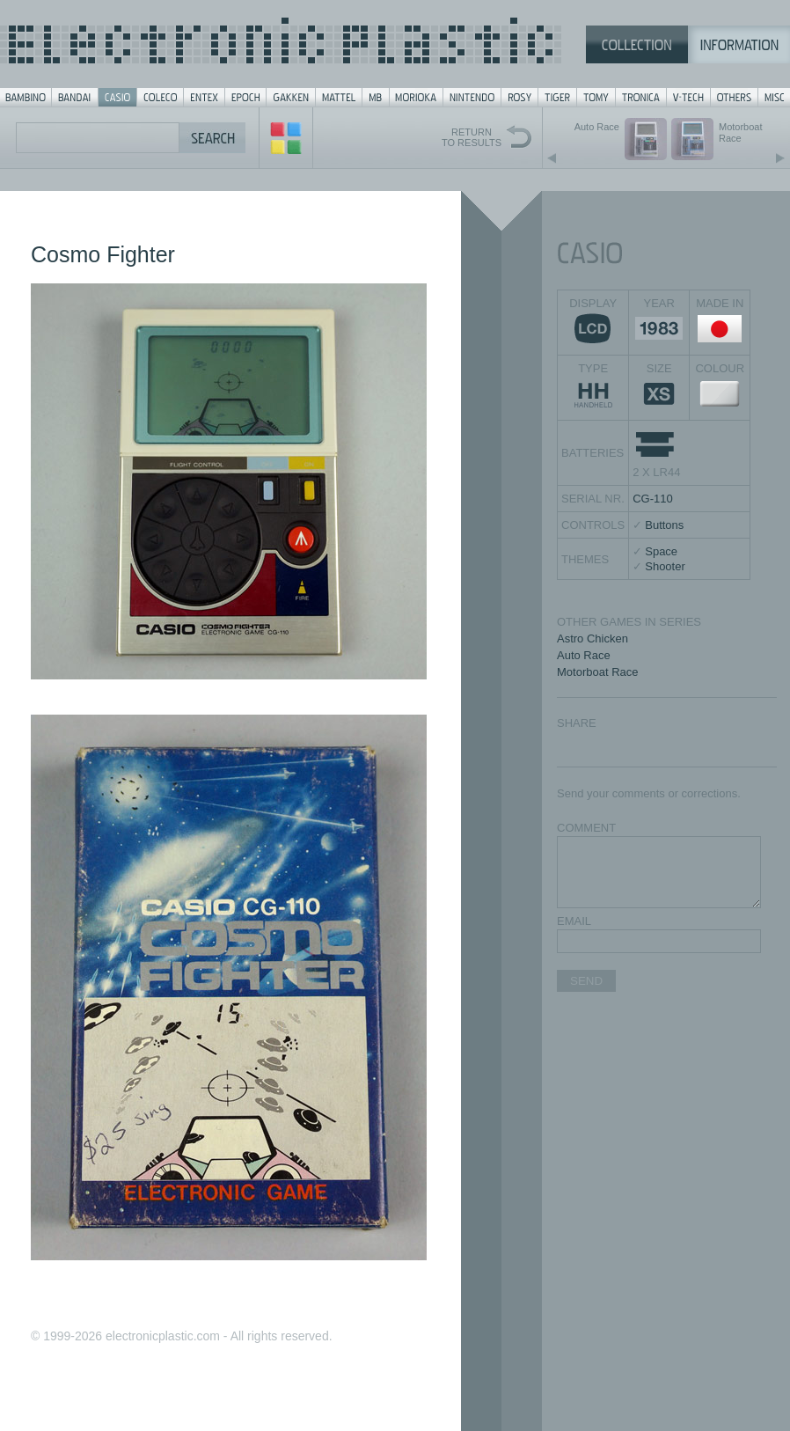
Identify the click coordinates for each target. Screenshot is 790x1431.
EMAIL (574, 921)
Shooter (665, 566)
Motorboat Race (598, 672)
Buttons (664, 525)
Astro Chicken (592, 638)
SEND (586, 980)
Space (661, 551)
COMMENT (586, 827)
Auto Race (584, 655)
